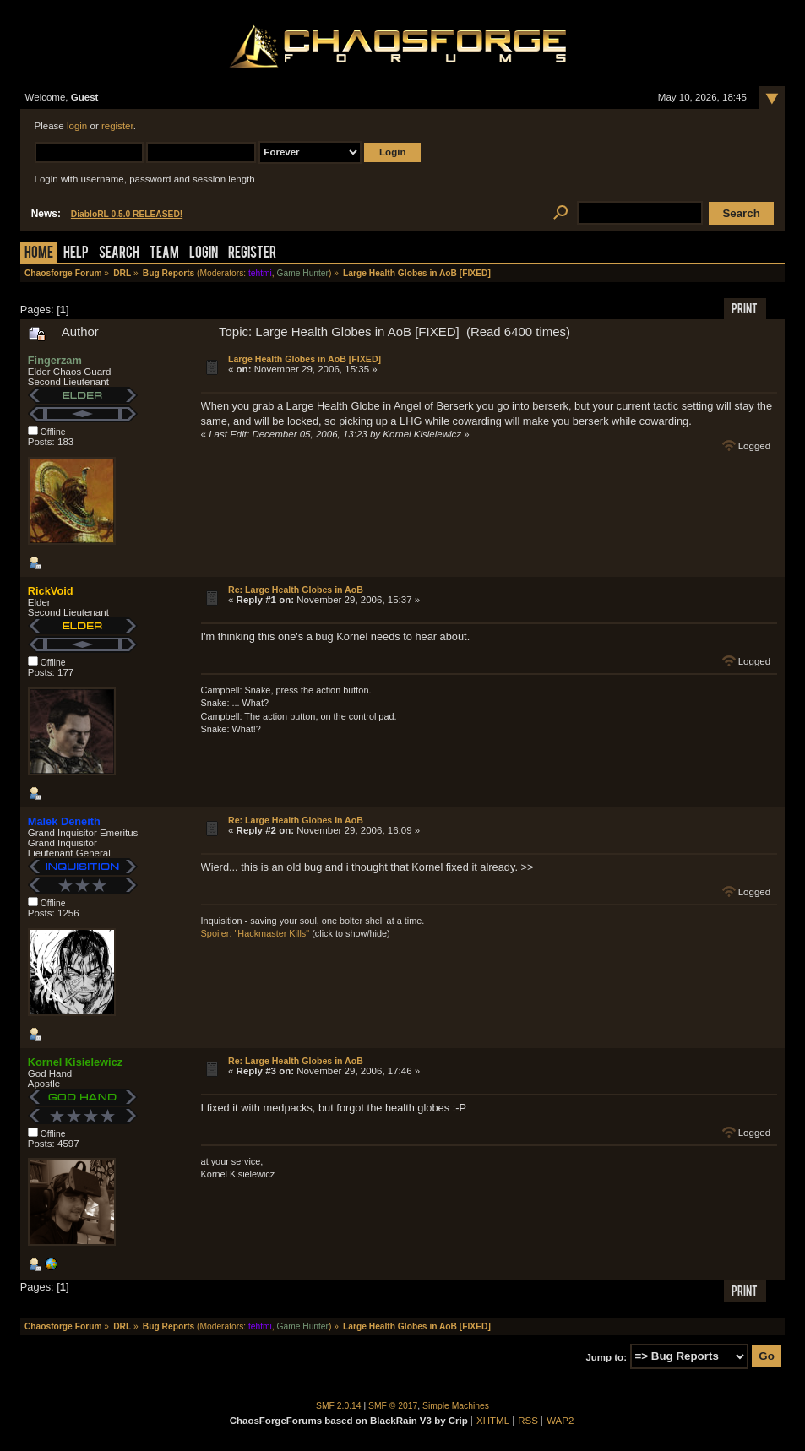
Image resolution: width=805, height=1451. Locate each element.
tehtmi (260, 273)
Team (164, 253)
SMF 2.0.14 (339, 1405)
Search (119, 253)
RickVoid (50, 590)
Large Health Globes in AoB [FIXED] (304, 359)
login (77, 126)
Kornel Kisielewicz (75, 1062)
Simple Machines (455, 1405)
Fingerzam (55, 360)
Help (76, 253)
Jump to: (606, 1356)
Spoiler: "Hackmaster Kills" (255, 933)
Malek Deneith (64, 821)
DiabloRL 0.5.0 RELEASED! (126, 214)
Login (203, 253)
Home (38, 253)
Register (252, 253)
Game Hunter (303, 273)
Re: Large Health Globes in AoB (295, 589)
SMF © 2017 (392, 1405)
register (117, 126)
